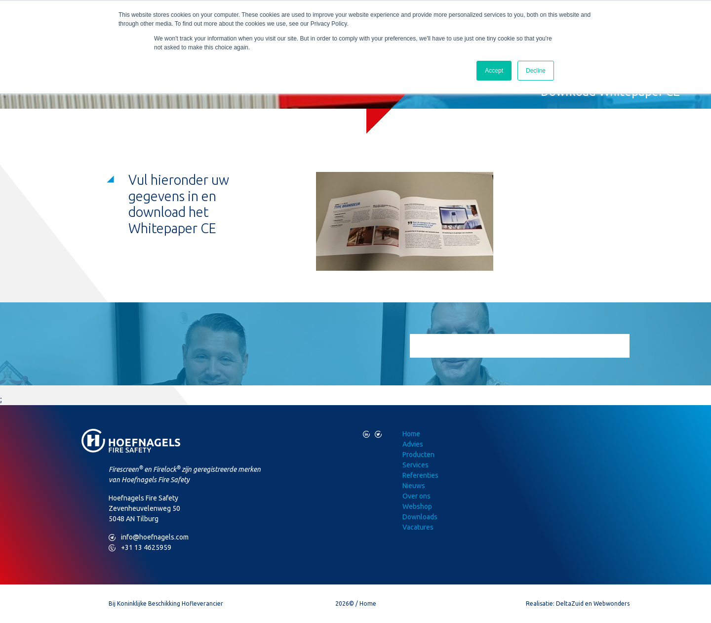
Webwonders (611, 603)
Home (411, 434)
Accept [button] (494, 70)
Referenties (420, 475)
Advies (412, 444)
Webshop (417, 506)
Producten (418, 454)
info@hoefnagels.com (149, 537)
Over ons (416, 496)
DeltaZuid (570, 603)
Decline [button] (536, 70)
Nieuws (413, 486)
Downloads (419, 517)
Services (415, 465)
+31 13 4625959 (140, 547)
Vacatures (418, 527)
